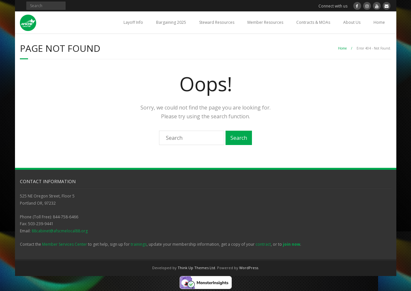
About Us (351, 22)
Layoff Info (133, 22)
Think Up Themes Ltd (196, 267)
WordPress (248, 267)
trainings (139, 244)
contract (263, 244)
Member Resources (265, 22)
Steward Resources (216, 22)
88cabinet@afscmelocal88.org (60, 231)
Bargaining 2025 (171, 22)
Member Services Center (64, 244)
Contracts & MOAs (313, 22)
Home (379, 22)
